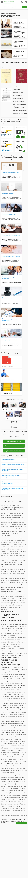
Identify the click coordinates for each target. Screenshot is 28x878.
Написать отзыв (21, 822)
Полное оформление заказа (14, 451)
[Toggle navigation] (2, 2)
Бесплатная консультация (13, 441)
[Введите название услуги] (11, 7)
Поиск (24, 7)
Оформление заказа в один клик (14, 446)
